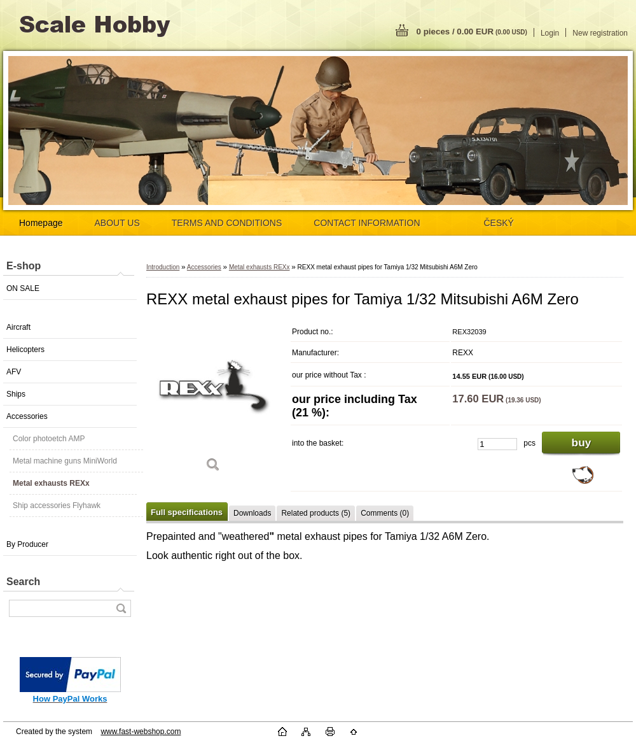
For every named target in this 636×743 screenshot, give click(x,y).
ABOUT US (117, 223)
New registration (600, 33)
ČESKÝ (499, 223)
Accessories (27, 416)
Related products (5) (315, 513)
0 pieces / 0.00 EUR (472, 31)
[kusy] (497, 444)
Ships (15, 394)
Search (23, 581)
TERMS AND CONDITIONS (227, 223)
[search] (120, 608)
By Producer (27, 544)
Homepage (41, 223)
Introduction (162, 267)
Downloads (252, 513)
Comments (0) (385, 513)
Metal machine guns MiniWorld (65, 460)
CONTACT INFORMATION (367, 223)
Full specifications (187, 512)
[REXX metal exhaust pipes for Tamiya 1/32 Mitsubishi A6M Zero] (213, 401)
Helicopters (25, 349)
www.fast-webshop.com (140, 731)
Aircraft (18, 327)
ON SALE (22, 288)
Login (550, 33)
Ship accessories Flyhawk (56, 505)
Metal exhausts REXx (51, 483)
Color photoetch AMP (49, 438)
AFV (13, 371)
